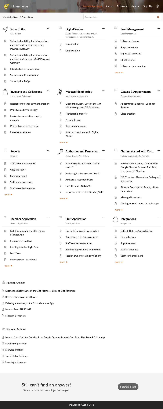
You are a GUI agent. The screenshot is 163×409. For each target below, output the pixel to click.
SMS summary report (21, 182)
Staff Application (76, 219)
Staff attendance (129, 249)
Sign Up (148, 6)
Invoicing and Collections (26, 92)
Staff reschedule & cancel (78, 243)
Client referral (128, 59)
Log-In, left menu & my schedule (82, 231)
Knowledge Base (92, 6)
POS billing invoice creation (24, 126)
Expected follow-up (131, 53)
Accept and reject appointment (81, 237)
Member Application (23, 219)
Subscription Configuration (24, 75)
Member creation (14, 349)
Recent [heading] (15, 283)
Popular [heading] (16, 329)
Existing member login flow (24, 247)
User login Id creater (15, 362)
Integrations (128, 219)
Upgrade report (18, 169)
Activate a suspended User (79, 179)
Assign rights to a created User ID (82, 173)
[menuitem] (92, 6)
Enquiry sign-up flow (21, 241)
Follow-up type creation (133, 66)
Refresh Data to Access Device (136, 231)
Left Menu (15, 253)
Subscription (18, 29)
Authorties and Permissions (83, 151)
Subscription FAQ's (20, 81)
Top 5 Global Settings (16, 356)
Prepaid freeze (72, 120)
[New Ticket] (128, 386)
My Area (122, 6)
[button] (157, 6)
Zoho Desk (88, 404)
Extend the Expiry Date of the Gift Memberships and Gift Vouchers (40, 290)
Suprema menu (128, 243)
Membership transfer (76, 113)
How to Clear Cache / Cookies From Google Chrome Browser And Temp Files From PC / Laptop (139, 167)
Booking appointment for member (83, 249)
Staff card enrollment (132, 255)
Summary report (18, 176)
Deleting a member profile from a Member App (29, 303)
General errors (128, 237)
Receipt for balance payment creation (29, 103)
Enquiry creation (129, 47)
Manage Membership (79, 92)
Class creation (128, 113)
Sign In (135, 6)
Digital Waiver (74, 29)
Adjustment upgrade (76, 126)
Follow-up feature (130, 41)
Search (109, 6)
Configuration (72, 50)
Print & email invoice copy (23, 109)
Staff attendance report (22, 163)
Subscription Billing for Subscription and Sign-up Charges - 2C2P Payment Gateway (30, 58)
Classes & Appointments (136, 92)
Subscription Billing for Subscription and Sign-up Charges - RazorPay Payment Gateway (29, 45)
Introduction (72, 44)
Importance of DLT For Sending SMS (84, 192)
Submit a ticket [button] (128, 386)
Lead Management (132, 29)
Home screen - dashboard (23, 259)
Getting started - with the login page (140, 203)
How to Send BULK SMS (78, 185)
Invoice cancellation (20, 132)
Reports (15, 151)
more (119, 72)
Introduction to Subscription (25, 69)
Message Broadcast (131, 197)
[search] (122, 17)
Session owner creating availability (83, 255)
